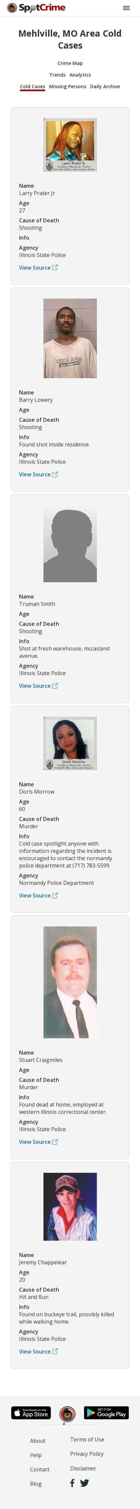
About (37, 1440)
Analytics (80, 75)
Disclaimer (83, 1468)
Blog (36, 1483)
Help (36, 1455)
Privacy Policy (87, 1453)
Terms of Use (87, 1439)
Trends (57, 75)
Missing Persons (67, 86)
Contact (39, 1469)
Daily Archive (105, 86)
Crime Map (70, 63)
